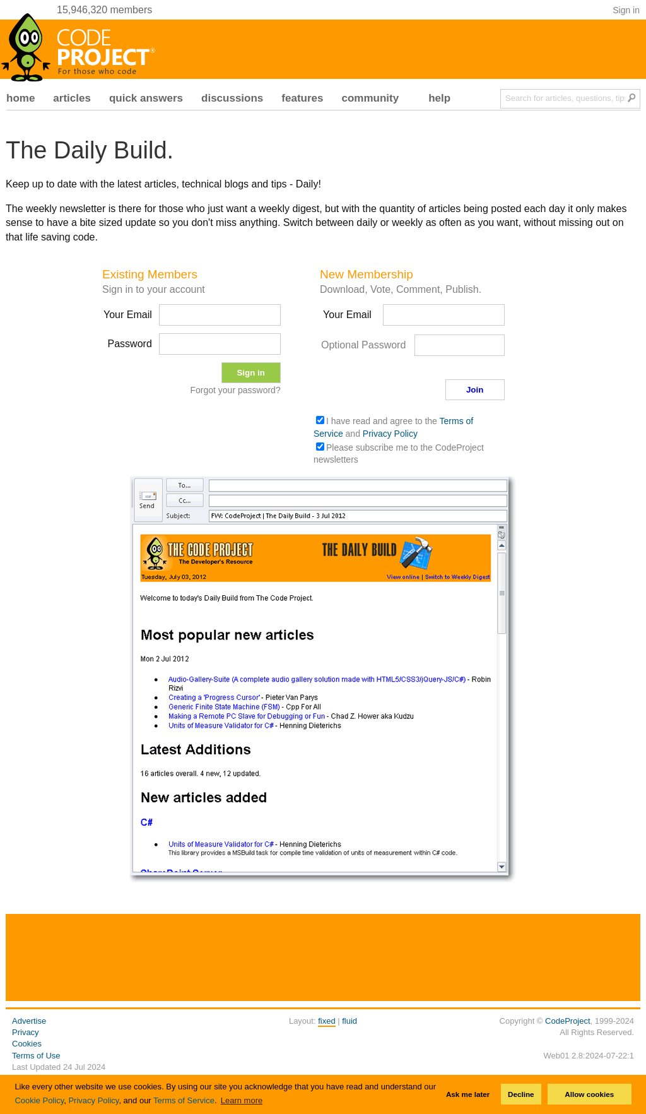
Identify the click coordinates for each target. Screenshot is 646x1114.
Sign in (626, 10)
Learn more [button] (241, 1100)
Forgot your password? (235, 390)
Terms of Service (183, 1100)
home (20, 98)
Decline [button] (521, 1094)
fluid (349, 1021)
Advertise (29, 1021)
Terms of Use (36, 1055)
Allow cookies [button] (589, 1094)
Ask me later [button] (468, 1094)
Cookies (27, 1043)
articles (72, 98)
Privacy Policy (93, 1100)
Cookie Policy (39, 1100)
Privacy (25, 1032)
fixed (326, 1021)
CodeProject (567, 1021)
